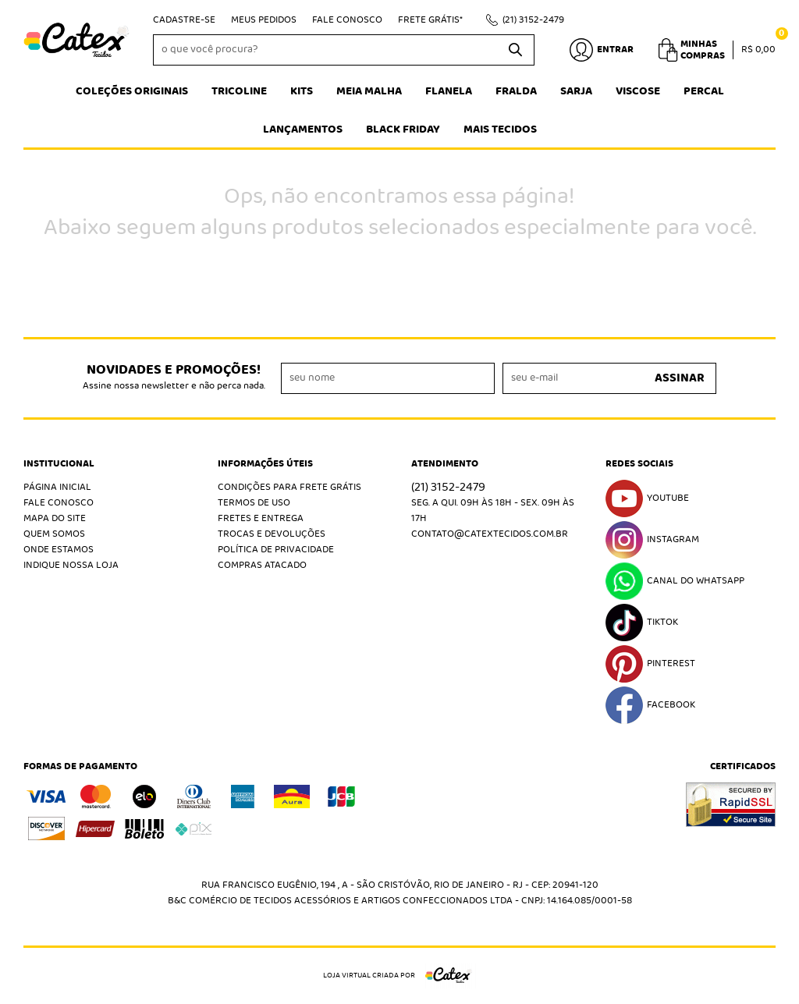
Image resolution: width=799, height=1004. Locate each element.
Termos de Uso (254, 502)
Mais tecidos (500, 129)
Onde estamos (58, 549)
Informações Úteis (265, 464)
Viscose (638, 91)
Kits (301, 91)
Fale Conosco (347, 19)
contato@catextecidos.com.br (489, 534)
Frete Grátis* (430, 19)
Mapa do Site (54, 518)
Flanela (448, 91)
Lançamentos (303, 129)
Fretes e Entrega (261, 518)
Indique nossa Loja (71, 565)
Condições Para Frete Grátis (289, 487)
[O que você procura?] (514, 50)
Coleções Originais (132, 91)
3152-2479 (533, 19)
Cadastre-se (184, 19)
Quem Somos (54, 534)
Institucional (58, 464)
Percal (704, 91)
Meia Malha (369, 91)
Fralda (516, 91)
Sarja (576, 91)
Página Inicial (57, 487)
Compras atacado (262, 565)
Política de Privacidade (276, 549)
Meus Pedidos (264, 19)
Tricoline (239, 91)
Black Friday (403, 129)
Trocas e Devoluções (271, 534)
